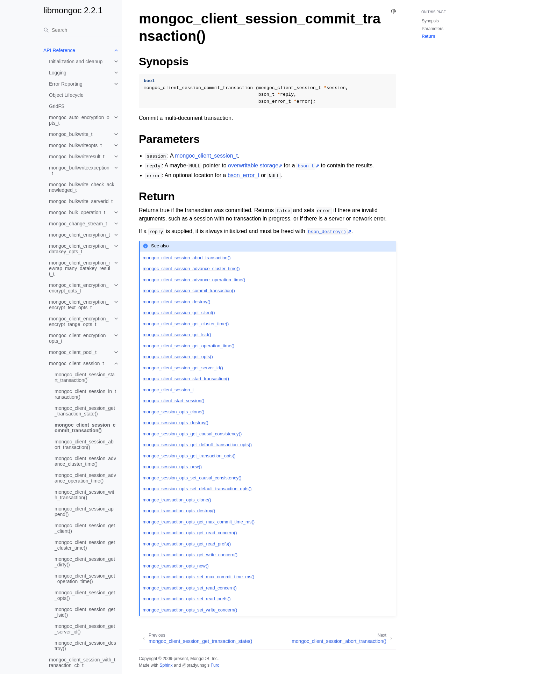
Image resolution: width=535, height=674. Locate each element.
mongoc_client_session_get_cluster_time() (85, 545)
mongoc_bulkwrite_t (71, 134)
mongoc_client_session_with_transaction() (84, 494)
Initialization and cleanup (75, 61)
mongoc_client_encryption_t (79, 235)
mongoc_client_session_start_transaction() (85, 377)
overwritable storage (253, 165)
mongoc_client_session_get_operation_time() (85, 578)
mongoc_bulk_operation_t (77, 212)
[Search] (80, 30)
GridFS (56, 106)
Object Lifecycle (66, 95)
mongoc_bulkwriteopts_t (75, 145)
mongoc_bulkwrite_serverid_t (81, 201)
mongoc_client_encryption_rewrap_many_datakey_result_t (79, 268)
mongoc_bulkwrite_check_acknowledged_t (81, 187)
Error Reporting (66, 84)
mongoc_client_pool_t (73, 352)
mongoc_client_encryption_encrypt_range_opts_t (78, 321)
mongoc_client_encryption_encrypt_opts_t (78, 287)
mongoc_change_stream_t (78, 223)
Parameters (432, 28)
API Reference (59, 50)
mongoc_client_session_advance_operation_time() (85, 478)
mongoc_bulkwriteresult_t (77, 156)
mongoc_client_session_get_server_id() (85, 629)
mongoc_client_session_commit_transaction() (85, 427)
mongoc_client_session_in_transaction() (85, 394)
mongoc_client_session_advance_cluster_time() (85, 461)
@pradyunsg (194, 665)
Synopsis (430, 21)
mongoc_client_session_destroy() (85, 645)
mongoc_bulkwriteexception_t (79, 170)
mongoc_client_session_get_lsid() (85, 612)
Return (428, 36)
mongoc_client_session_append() (84, 511)
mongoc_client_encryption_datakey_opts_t (78, 248)
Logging (57, 72)
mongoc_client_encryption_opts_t (78, 338)
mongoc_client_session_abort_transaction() (84, 444)
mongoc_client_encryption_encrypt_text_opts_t (78, 304)
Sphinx (165, 665)
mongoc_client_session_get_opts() (85, 595)
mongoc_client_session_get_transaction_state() (85, 410)
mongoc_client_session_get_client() (85, 528)
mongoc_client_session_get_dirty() (85, 561)
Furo (215, 665)
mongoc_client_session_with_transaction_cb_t (82, 662)
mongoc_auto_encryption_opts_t (79, 120)
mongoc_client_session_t (76, 363)
